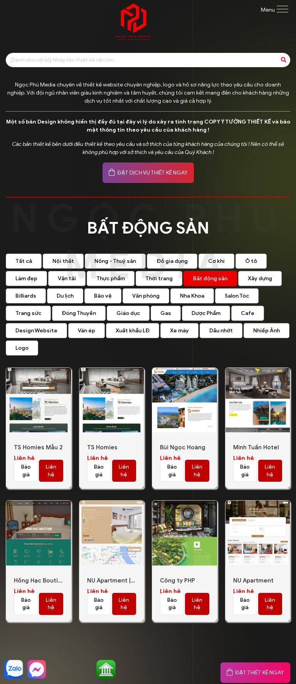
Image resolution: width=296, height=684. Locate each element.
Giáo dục (128, 313)
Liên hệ (51, 471)
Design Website (36, 330)
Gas (165, 313)
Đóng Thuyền (79, 313)
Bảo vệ (103, 296)
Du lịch (65, 296)
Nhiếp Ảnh (266, 330)
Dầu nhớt (221, 330)
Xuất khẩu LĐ (133, 330)
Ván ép (86, 330)
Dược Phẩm (206, 313)
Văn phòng (146, 296)
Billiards (25, 296)
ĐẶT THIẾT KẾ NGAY (255, 673)
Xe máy (179, 330)
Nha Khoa (192, 296)
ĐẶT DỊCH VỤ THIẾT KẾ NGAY (148, 173)
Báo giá (26, 471)
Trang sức (28, 313)
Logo (22, 348)
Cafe (247, 313)
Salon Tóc (237, 296)
